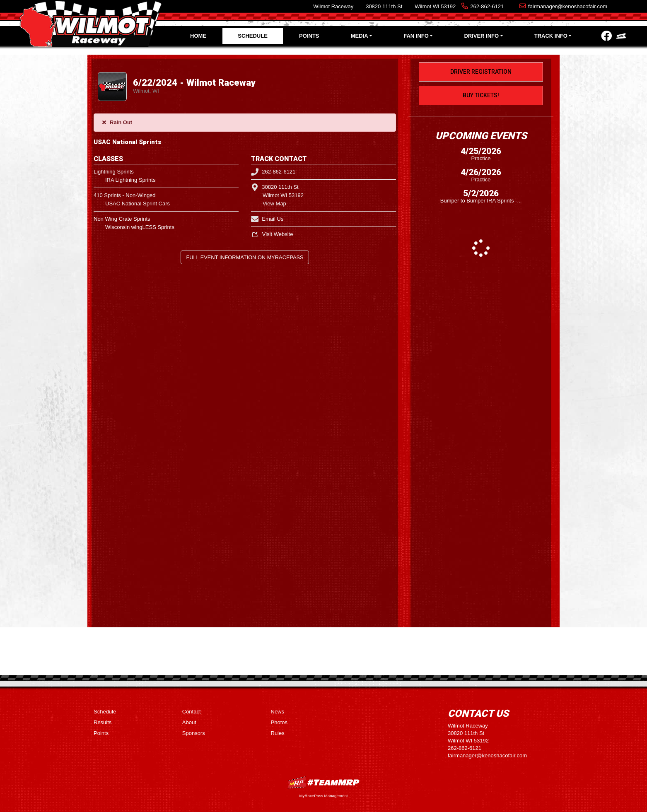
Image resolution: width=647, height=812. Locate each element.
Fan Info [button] (416, 36)
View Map (274, 203)
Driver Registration (481, 71)
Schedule (253, 36)
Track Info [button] (550, 36)
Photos (279, 722)
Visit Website (272, 234)
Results (102, 722)
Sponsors (193, 733)
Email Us (267, 219)
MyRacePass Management (323, 795)
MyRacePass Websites (323, 782)
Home (198, 36)
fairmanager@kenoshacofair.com (567, 6)
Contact (191, 711)
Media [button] (359, 36)
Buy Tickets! (481, 95)
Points (309, 36)
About (189, 722)
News (278, 711)
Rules (278, 733)
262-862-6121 (487, 6)
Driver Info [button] (481, 36)
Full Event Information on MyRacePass (244, 257)
